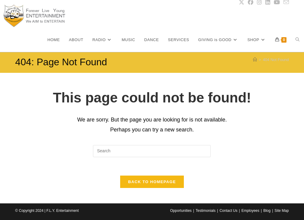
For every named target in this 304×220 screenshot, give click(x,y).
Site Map (281, 211)
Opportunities (180, 211)
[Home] (255, 59)
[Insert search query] (152, 151)
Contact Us (228, 211)
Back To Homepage (152, 182)
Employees (250, 211)
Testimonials (206, 211)
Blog (266, 211)
